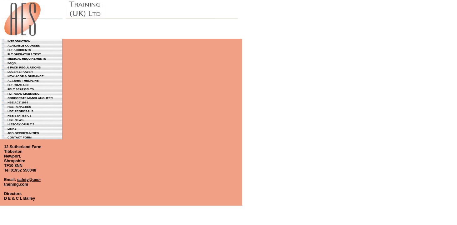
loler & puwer (20, 71)
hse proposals (20, 111)
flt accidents (19, 50)
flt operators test (24, 54)
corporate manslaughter (30, 98)
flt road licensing (24, 93)
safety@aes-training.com (22, 182)
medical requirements (27, 58)
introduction (19, 41)
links (12, 128)
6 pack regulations (24, 67)
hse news (15, 120)
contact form (20, 137)
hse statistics (20, 115)
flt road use (18, 85)
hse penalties (19, 106)
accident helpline (23, 80)
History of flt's (21, 124)
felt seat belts (21, 89)
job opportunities (23, 133)
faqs (12, 63)
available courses (24, 45)
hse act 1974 (18, 102)
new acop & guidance (26, 76)
